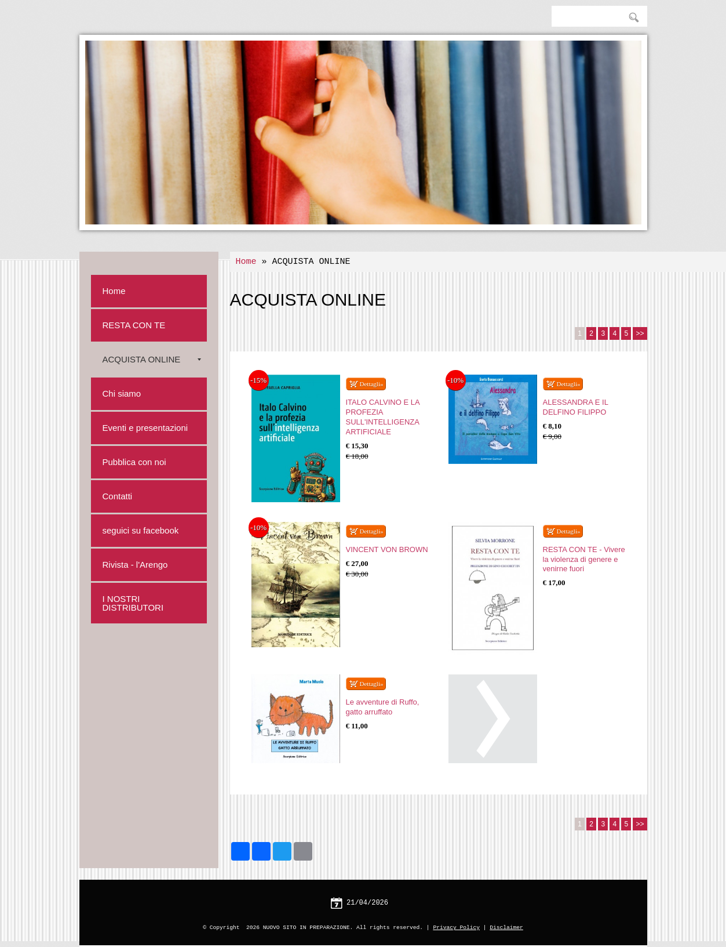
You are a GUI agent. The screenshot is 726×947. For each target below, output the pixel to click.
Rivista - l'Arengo (135, 564)
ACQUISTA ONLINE (152, 359)
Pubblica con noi (134, 462)
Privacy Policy (456, 927)
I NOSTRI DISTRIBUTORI (133, 603)
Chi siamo (122, 393)
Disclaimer (506, 927)
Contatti (118, 496)
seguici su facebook (141, 530)
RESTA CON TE (134, 325)
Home (246, 262)
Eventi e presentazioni (145, 428)
